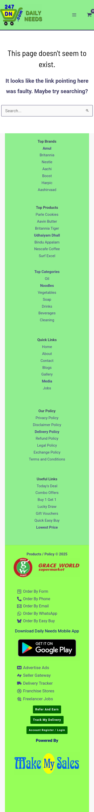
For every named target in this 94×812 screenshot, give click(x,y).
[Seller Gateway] (34, 675)
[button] (47, 709)
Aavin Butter (47, 221)
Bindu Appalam (46, 242)
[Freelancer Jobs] (35, 699)
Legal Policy (47, 445)
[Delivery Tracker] (35, 683)
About (47, 354)
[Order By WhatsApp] (37, 613)
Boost (47, 176)
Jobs (47, 388)
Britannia (47, 155)
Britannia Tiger (47, 228)
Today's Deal (47, 486)
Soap (47, 299)
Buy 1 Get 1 (47, 499)
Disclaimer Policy (47, 425)
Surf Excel (47, 256)
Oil (47, 278)
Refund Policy (47, 438)
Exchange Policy (47, 452)
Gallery (47, 374)
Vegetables (47, 292)
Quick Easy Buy (46, 520)
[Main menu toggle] (74, 15)
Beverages (46, 313)
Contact (47, 360)
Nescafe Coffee (47, 249)
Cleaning (47, 320)
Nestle (47, 162)
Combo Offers (47, 492)
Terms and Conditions (47, 459)
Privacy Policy (47, 418)
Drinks (47, 306)
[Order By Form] (33, 591)
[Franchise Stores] (36, 691)
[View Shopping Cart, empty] (89, 15)
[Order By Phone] (34, 599)
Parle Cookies (47, 214)
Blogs (47, 367)
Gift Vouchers (47, 513)
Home (47, 347)
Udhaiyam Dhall (47, 235)
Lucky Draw (47, 506)
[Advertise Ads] (33, 667)
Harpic (47, 183)
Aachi (47, 169)
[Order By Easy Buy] (36, 621)
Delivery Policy (47, 432)
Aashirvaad (47, 190)
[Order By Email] (33, 606)
